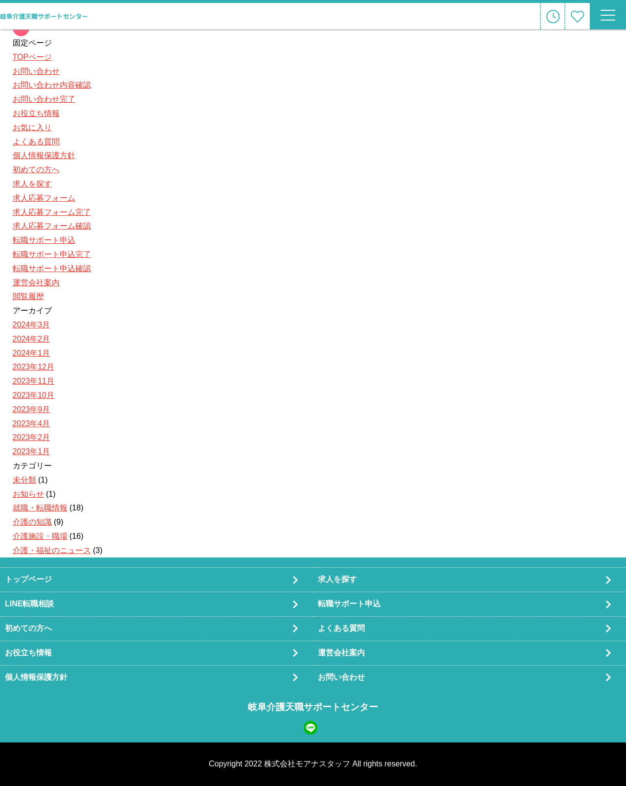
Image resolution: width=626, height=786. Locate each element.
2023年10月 (33, 395)
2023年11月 (33, 381)
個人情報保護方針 (44, 155)
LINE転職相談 (29, 604)
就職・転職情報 (40, 508)
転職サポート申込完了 (52, 254)
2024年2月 (31, 339)
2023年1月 (31, 451)
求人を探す (32, 184)
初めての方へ (36, 169)
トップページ (28, 579)
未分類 (24, 480)
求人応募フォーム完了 (52, 212)
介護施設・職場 (40, 536)
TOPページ (32, 57)
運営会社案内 (36, 282)
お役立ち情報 (36, 113)
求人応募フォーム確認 (52, 226)
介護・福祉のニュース (52, 550)
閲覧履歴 (28, 296)
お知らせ (28, 494)
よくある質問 (36, 142)
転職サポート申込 (44, 240)
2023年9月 (31, 409)
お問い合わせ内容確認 (52, 85)
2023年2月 (31, 437)
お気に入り (32, 127)
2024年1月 (31, 353)
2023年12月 (33, 367)
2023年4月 (31, 423)
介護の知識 (32, 522)
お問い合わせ (36, 71)
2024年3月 (31, 325)
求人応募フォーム (44, 198)
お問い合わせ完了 (44, 99)
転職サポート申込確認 (52, 268)
